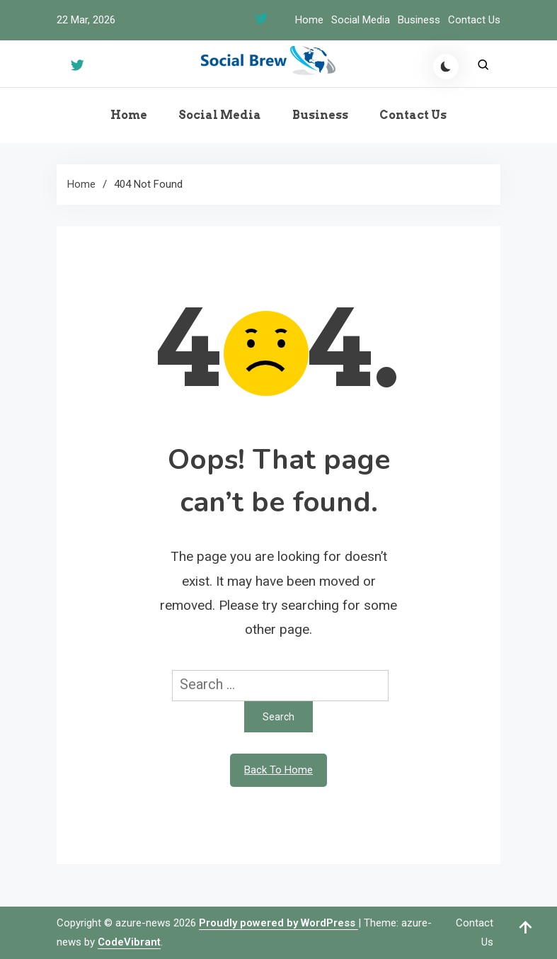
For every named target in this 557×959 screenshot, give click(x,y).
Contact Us (474, 19)
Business (419, 19)
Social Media (360, 19)
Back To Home (278, 770)
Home (309, 19)
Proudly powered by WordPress (278, 923)
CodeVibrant (129, 942)
